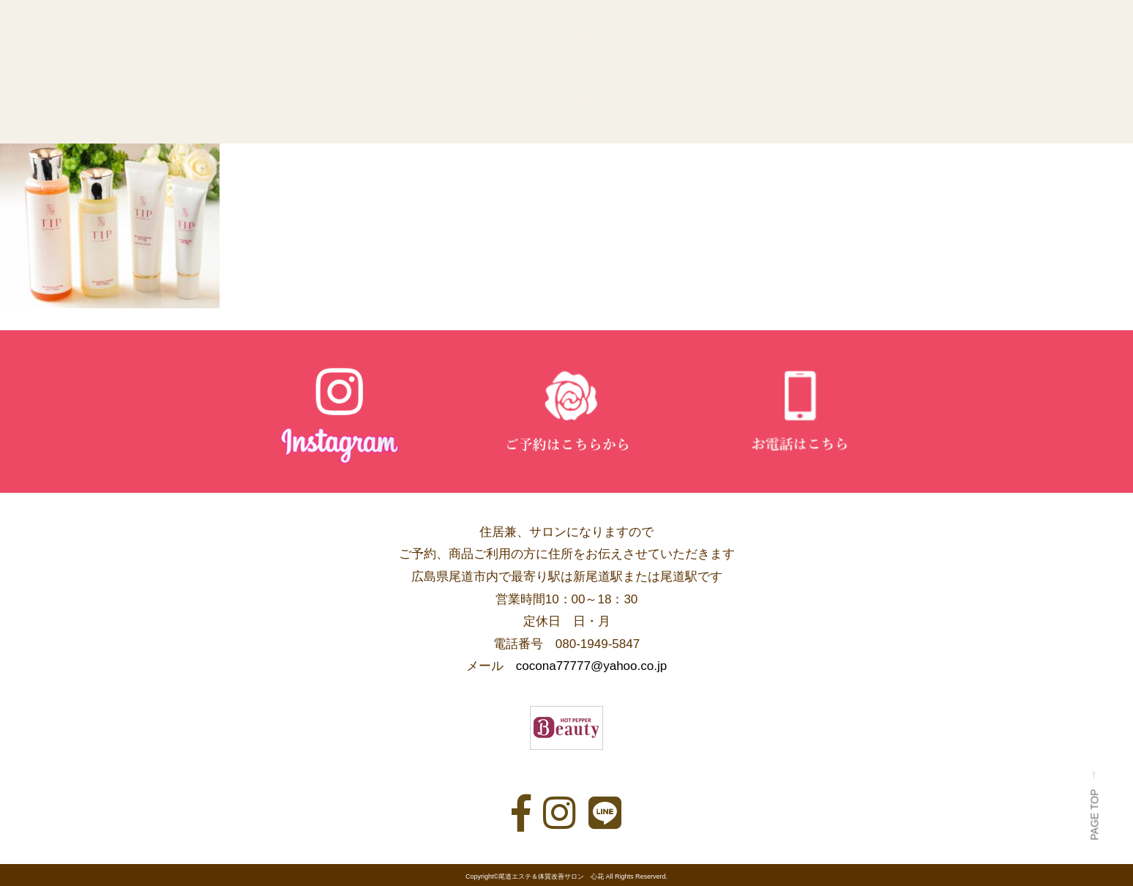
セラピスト (348, 113)
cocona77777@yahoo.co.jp (591, 666)
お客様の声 (883, 113)
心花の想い (251, 113)
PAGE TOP (1094, 805)
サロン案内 (446, 113)
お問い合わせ (986, 113)
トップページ (146, 113)
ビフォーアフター (766, 113)
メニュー (656, 113)
